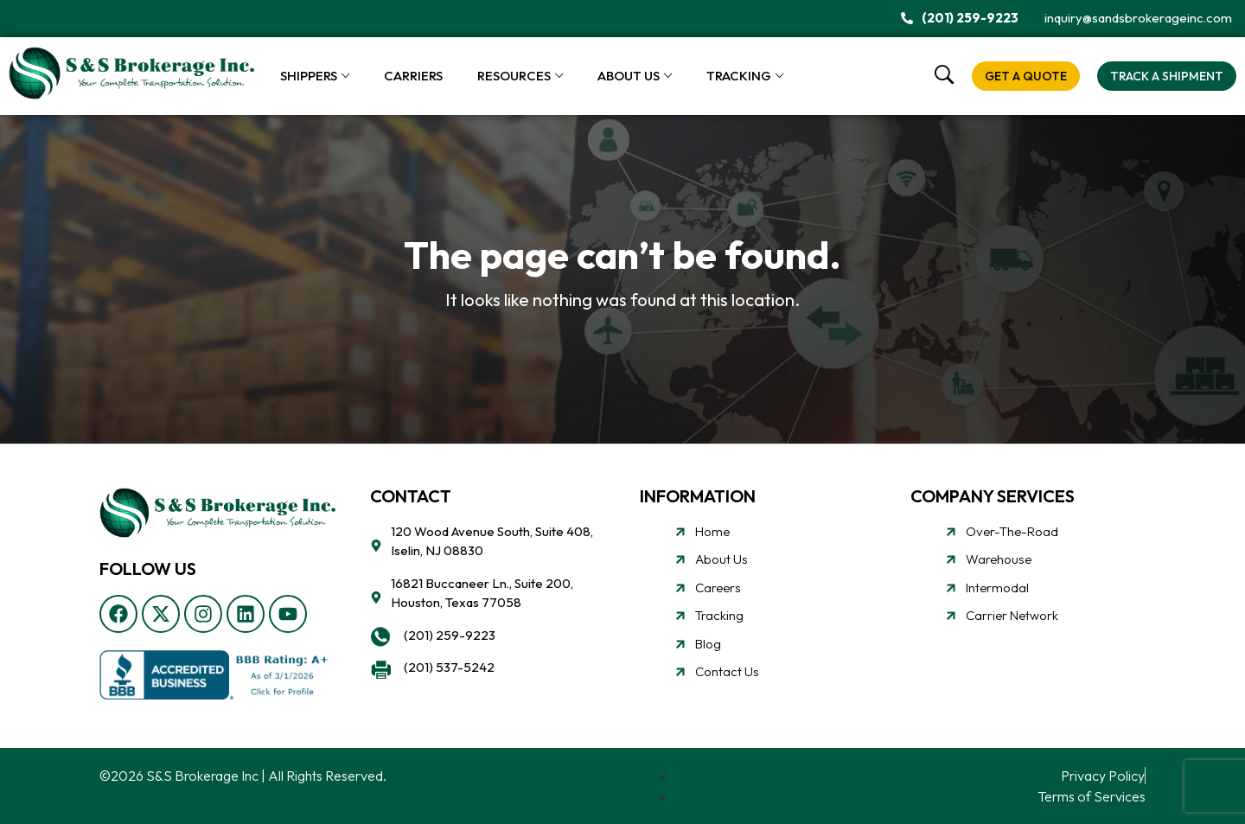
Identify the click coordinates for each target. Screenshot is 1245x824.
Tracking (738, 75)
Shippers (308, 75)
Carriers (413, 75)
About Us (628, 75)
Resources (514, 75)
